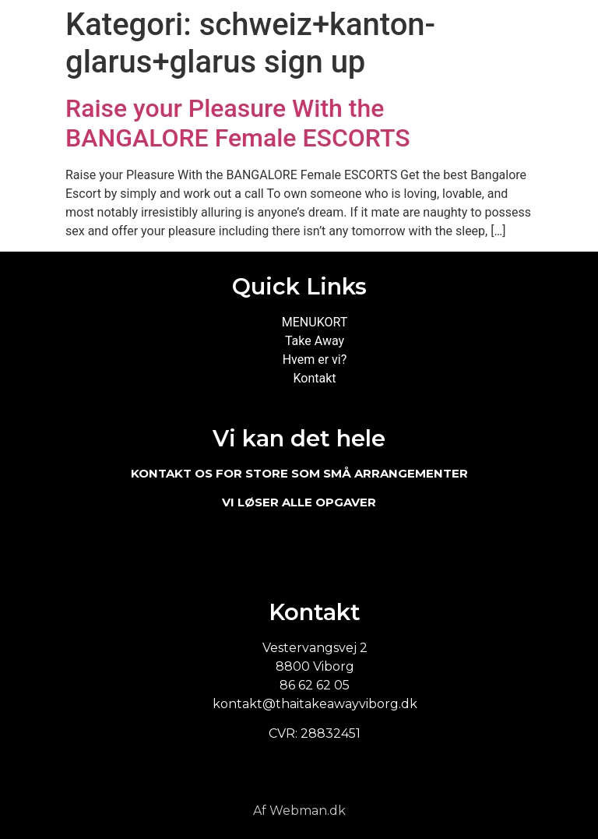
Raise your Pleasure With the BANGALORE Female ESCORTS (237, 123)
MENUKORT (314, 322)
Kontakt (314, 378)
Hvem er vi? (315, 359)
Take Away (314, 340)
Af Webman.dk (299, 810)
